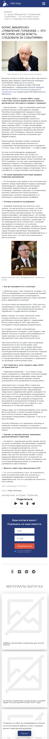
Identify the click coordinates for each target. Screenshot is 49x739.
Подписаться (24, 546)
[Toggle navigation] (44, 3)
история (21, 495)
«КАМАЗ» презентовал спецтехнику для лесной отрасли (23, 644)
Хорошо (24, 733)
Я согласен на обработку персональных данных (24, 551)
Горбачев (32, 495)
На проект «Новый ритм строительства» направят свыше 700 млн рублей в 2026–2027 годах (24, 702)
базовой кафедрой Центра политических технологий (23, 88)
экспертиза (8, 495)
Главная (8, 11)
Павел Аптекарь (15, 490)
